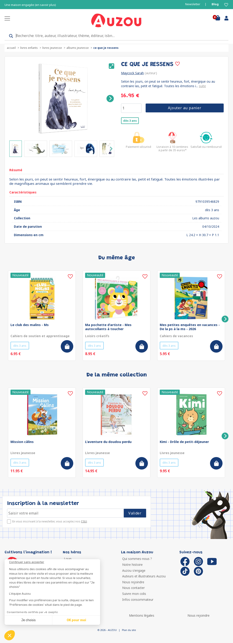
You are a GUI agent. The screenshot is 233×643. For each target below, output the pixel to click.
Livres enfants (29, 48)
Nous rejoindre (133, 582)
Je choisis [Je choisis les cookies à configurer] (28, 620)
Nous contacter (133, 588)
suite (202, 86)
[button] (9, 635)
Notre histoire (132, 564)
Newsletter (192, 4)
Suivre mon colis (134, 593)
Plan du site (129, 630)
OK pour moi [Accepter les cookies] (76, 620)
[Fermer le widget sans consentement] (54, 562)
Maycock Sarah (132, 73)
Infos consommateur (137, 599)
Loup (67, 558)
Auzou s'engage (133, 570)
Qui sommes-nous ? (137, 558)
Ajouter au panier (184, 107)
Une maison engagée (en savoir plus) (30, 5)
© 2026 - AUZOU (107, 630)
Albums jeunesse (77, 48)
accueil (11, 48)
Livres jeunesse (52, 48)
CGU (84, 521)
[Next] (110, 98)
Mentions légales (141, 615)
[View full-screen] (111, 66)
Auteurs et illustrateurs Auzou (144, 576)
